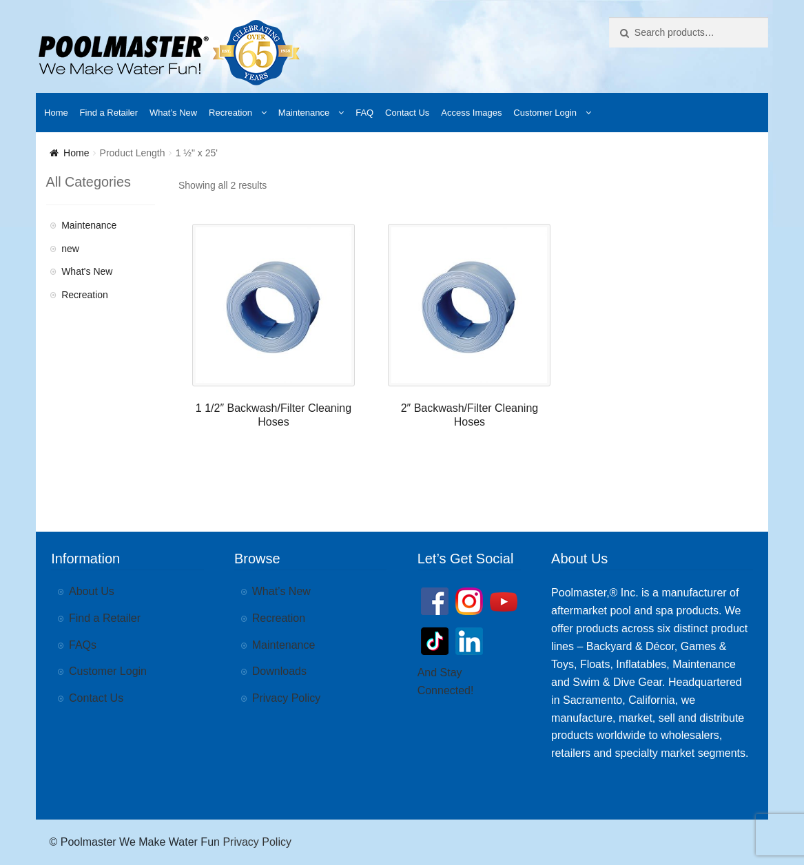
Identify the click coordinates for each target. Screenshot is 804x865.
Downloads (279, 671)
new (70, 248)
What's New (86, 271)
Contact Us (407, 112)
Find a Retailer (109, 112)
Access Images (471, 112)
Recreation (230, 112)
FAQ (364, 112)
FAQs (82, 645)
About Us (91, 591)
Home (56, 112)
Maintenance (303, 112)
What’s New (173, 112)
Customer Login (545, 112)
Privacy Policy (286, 698)
